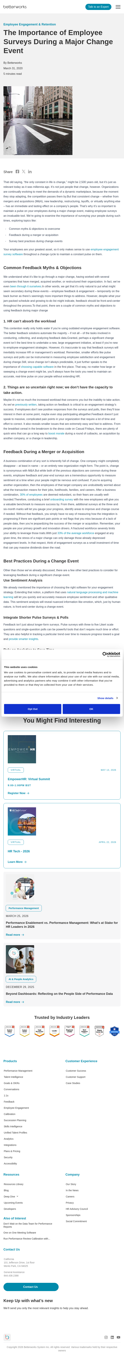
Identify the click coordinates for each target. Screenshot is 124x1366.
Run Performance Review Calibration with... (26, 1238)
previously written (26, 404)
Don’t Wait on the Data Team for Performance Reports (27, 1225)
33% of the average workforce (75, 533)
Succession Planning (15, 1120)
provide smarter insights (23, 639)
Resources (11, 1174)
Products (10, 1061)
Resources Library (13, 1184)
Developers (10, 1209)
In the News (72, 1190)
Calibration (9, 1114)
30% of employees (31, 494)
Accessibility (10, 1163)
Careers (70, 1196)
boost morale (56, 433)
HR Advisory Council (77, 1209)
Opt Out (33, 708)
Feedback (9, 1101)
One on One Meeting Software (19, 1232)
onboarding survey (61, 499)
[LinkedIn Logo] (112, 1337)
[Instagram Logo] (106, 1337)
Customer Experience (81, 1061)
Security (8, 1157)
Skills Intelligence (13, 1126)
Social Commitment (76, 1221)
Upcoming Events (13, 1202)
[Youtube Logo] (118, 1337)
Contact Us (11, 1249)
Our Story (71, 1184)
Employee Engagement (16, 1108)
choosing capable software (37, 366)
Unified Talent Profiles (15, 1132)
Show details (105, 697)
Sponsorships (73, 1215)
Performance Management (18, 1070)
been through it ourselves (25, 286)
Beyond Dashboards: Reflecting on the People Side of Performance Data (59, 994)
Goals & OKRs (11, 1083)
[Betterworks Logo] (14, 6)
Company (73, 1174)
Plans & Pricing (12, 1151)
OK (91, 708)
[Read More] (62, 935)
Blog (6, 1190)
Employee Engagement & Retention (29, 24)
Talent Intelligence (13, 1077)
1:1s (6, 1095)
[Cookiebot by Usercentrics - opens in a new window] (105, 654)
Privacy (70, 1202)
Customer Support (76, 1077)
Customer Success (76, 1070)
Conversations (11, 1089)
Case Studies (73, 1083)
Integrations (10, 1145)
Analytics (8, 1138)
